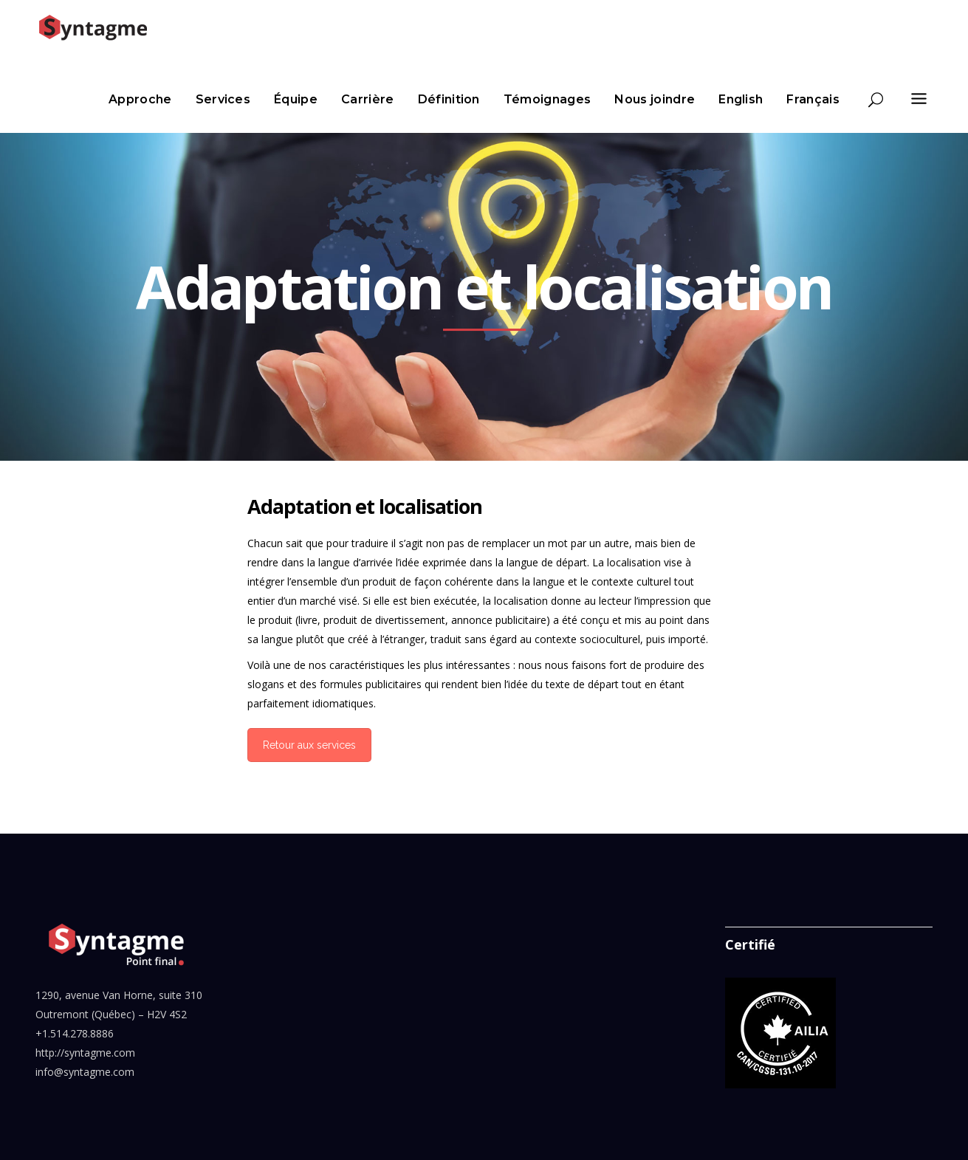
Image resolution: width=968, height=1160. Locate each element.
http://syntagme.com (85, 1053)
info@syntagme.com (84, 1072)
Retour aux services (309, 745)
